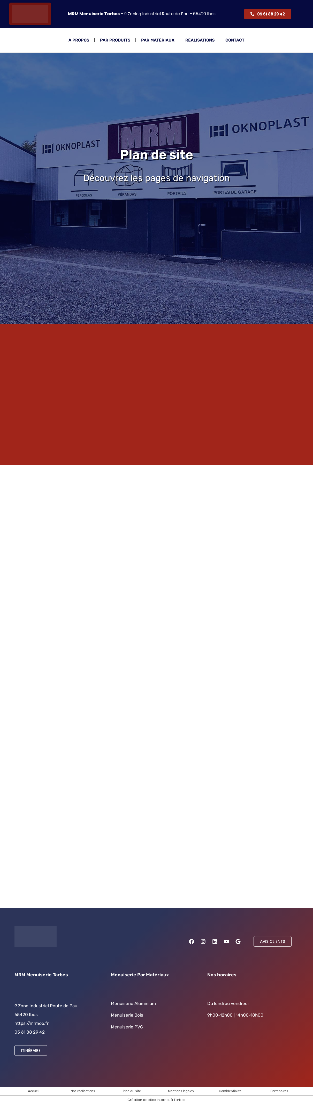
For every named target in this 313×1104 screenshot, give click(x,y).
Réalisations (200, 40)
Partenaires (279, 1091)
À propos (78, 40)
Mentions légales (181, 1091)
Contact (235, 40)
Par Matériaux (157, 40)
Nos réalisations (83, 1091)
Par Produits (115, 40)
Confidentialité (230, 1091)
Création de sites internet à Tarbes (156, 1099)
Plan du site (132, 1091)
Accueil (33, 1091)
